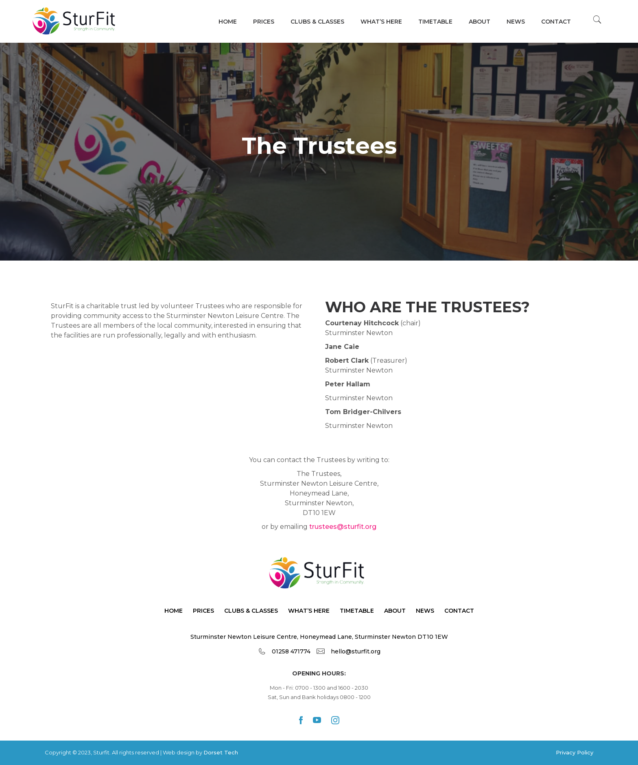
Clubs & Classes (317, 21)
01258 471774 (291, 651)
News (516, 21)
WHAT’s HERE (381, 21)
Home (227, 21)
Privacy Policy (574, 752)
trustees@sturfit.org (342, 526)
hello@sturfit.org (355, 651)
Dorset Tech (220, 752)
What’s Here (309, 610)
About (479, 21)
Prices (263, 21)
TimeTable (357, 610)
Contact (556, 21)
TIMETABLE (435, 21)
